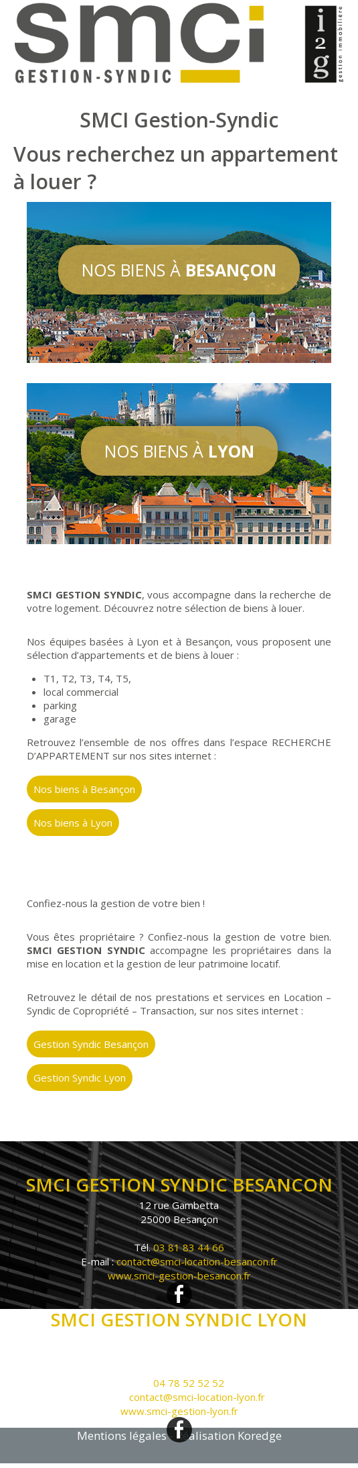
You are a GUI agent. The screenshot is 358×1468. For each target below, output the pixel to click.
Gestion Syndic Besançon (91, 1044)
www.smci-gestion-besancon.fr (179, 1275)
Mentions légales (122, 1435)
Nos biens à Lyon (72, 822)
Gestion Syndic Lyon (79, 1077)
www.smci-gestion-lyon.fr (179, 1411)
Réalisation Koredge (229, 1435)
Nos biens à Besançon (84, 789)
